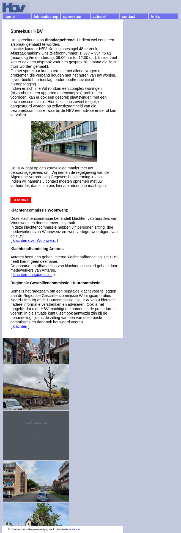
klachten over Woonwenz (34, 240)
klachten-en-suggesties (33, 274)
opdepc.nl (74, 529)
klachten (20, 326)
